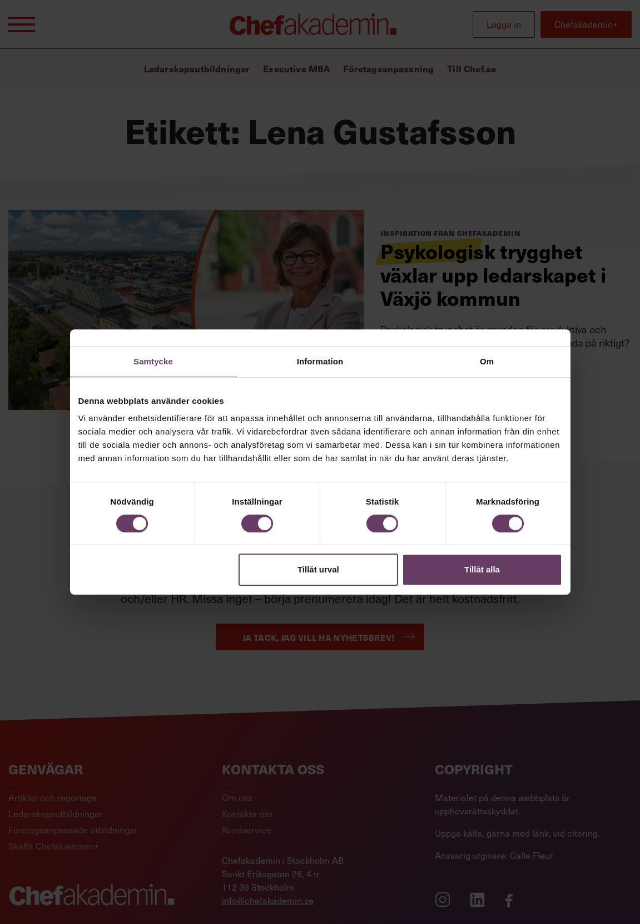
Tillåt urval (318, 569)
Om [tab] (487, 361)
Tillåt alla (482, 569)
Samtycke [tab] (153, 361)
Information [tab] (320, 361)
